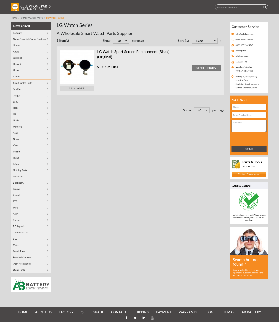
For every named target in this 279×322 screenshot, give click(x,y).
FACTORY (66, 312)
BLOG (208, 312)
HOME (23, 312)
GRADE (98, 312)
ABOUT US (43, 312)
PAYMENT (164, 312)
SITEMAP (227, 312)
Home (14, 18)
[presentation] (247, 138)
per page (138, 41)
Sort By (183, 41)
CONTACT (119, 312)
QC (83, 312)
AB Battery (251, 312)
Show (106, 41)
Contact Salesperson (249, 174)
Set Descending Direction (220, 41)
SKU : (100, 66)
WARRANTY (188, 312)
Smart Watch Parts (32, 18)
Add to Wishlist (77, 88)
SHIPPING (141, 312)
